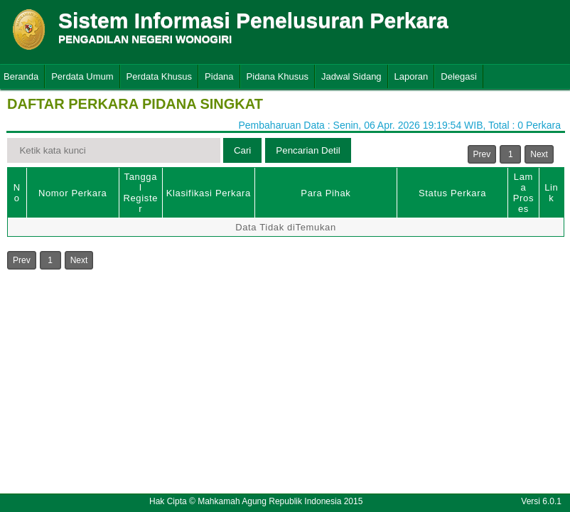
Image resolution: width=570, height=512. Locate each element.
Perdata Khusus (160, 76)
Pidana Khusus (277, 76)
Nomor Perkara (72, 193)
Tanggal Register (140, 192)
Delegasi (459, 76)
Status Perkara (452, 193)
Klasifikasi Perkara (208, 193)
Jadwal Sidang (351, 76)
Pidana (219, 76)
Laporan (411, 76)
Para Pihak (325, 193)
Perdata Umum (82, 76)
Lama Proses (523, 192)
